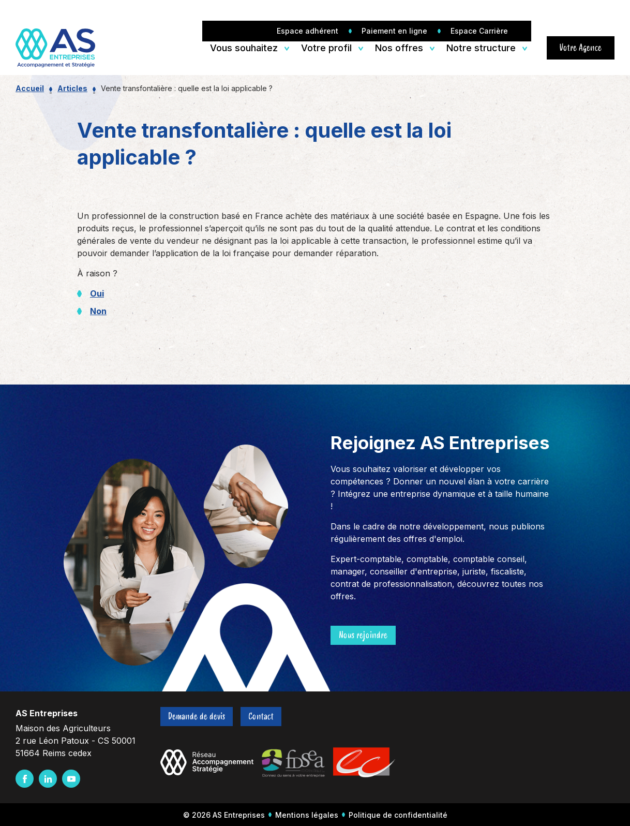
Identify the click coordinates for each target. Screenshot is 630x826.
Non (98, 311)
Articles (72, 88)
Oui (97, 293)
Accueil (30, 88)
